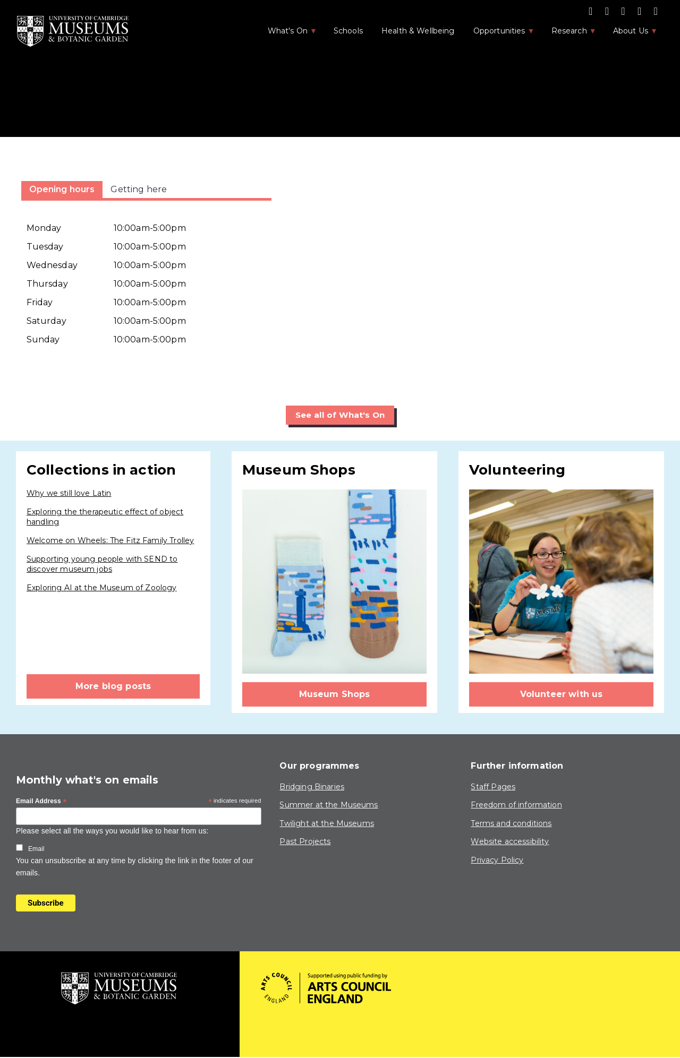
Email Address (41, 801)
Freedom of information (516, 805)
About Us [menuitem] (630, 34)
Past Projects (304, 842)
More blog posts (113, 687)
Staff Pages (493, 787)
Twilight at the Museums (326, 823)
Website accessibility (510, 842)
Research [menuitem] (568, 34)
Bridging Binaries (311, 787)
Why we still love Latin (69, 493)
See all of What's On (340, 415)
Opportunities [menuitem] (498, 34)
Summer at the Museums (328, 805)
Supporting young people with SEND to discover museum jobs (102, 564)
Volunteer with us (561, 695)
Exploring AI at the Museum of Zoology (102, 587)
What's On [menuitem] (287, 34)
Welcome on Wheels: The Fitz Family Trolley (110, 540)
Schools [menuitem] (348, 31)
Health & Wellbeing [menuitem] (418, 31)
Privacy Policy (497, 860)
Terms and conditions (511, 823)
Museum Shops (334, 695)
